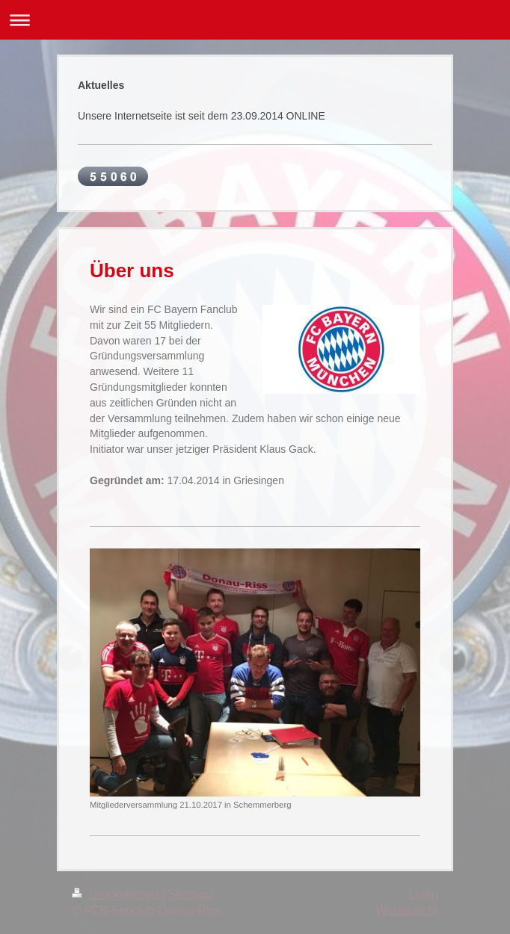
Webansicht (407, 910)
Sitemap (190, 894)
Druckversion (117, 894)
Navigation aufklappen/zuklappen (255, 20)
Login (423, 894)
